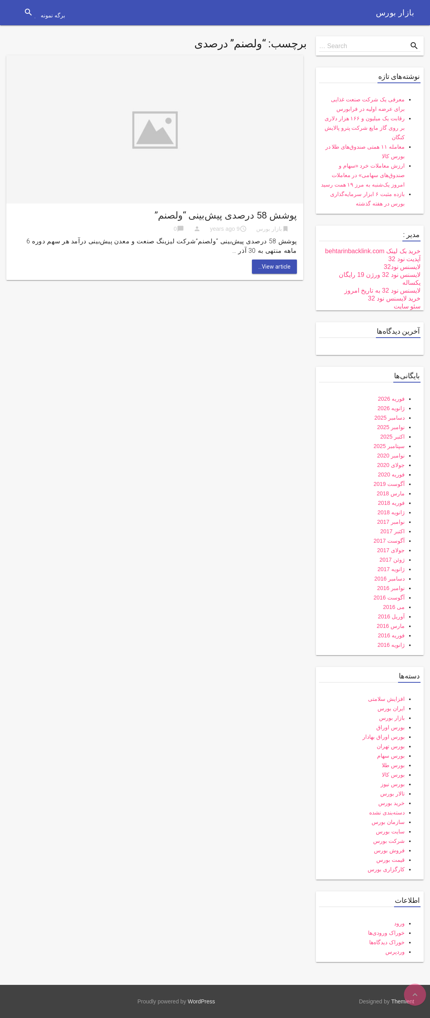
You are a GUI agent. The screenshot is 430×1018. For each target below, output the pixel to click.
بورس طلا (393, 765)
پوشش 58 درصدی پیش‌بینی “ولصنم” (225, 215)
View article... (274, 267)
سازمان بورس (388, 822)
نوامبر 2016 (391, 588)
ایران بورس (391, 708)
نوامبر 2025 (391, 427)
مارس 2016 (391, 626)
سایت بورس (390, 831)
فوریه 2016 (391, 635)
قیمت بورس (390, 860)
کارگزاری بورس (386, 869)
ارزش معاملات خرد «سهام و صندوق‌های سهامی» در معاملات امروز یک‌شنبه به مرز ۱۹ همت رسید (363, 175)
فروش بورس (389, 850)
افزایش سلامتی (386, 699)
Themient (402, 1001)
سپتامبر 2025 (389, 446)
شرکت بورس (389, 841)
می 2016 (394, 607)
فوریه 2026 (391, 399)
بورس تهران (391, 746)
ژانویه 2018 (391, 512)
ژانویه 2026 (391, 408)
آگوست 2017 (389, 541)
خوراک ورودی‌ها (386, 933)
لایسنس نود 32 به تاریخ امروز (382, 290)
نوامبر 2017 (391, 522)
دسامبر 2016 (389, 578)
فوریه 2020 (391, 474)
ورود (399, 923)
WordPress (201, 1001)
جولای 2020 (391, 465)
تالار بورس (392, 793)
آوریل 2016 (391, 616)
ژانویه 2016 (391, 645)
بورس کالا (393, 774)
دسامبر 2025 (389, 418)
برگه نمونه (53, 15)
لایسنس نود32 (402, 266)
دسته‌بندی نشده (387, 812)
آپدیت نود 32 (404, 259)
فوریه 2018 (391, 503)
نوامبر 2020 (391, 455)
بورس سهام (391, 756)
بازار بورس (395, 12)
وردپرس (395, 952)
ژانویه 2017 (391, 569)
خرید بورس (391, 803)
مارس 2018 (391, 493)
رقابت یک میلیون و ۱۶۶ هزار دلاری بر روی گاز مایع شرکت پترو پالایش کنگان (365, 127)
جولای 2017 (391, 550)
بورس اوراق (390, 727)
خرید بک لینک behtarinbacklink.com (373, 251)
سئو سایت (407, 306)
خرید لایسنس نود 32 (394, 298)
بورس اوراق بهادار (383, 737)
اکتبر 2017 (392, 531)
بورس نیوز (393, 784)
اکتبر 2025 (392, 436)
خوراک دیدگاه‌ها (387, 942)
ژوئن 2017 (392, 560)
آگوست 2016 (389, 597)
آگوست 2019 (389, 484)
